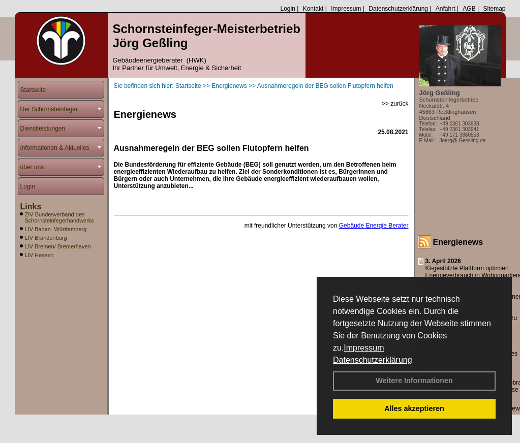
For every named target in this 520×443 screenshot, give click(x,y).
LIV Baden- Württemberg (56, 229)
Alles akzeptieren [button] (414, 408)
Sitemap (494, 8)
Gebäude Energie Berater (374, 225)
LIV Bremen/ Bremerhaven (58, 246)
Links (31, 206)
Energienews (458, 242)
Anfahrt (445, 8)
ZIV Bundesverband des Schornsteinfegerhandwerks (59, 217)
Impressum (364, 347)
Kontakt (313, 8)
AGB (469, 8)
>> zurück (395, 103)
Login (287, 8)
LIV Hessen (39, 255)
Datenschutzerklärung (372, 360)
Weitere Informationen (414, 380)
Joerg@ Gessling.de (463, 140)
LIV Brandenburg (46, 238)
